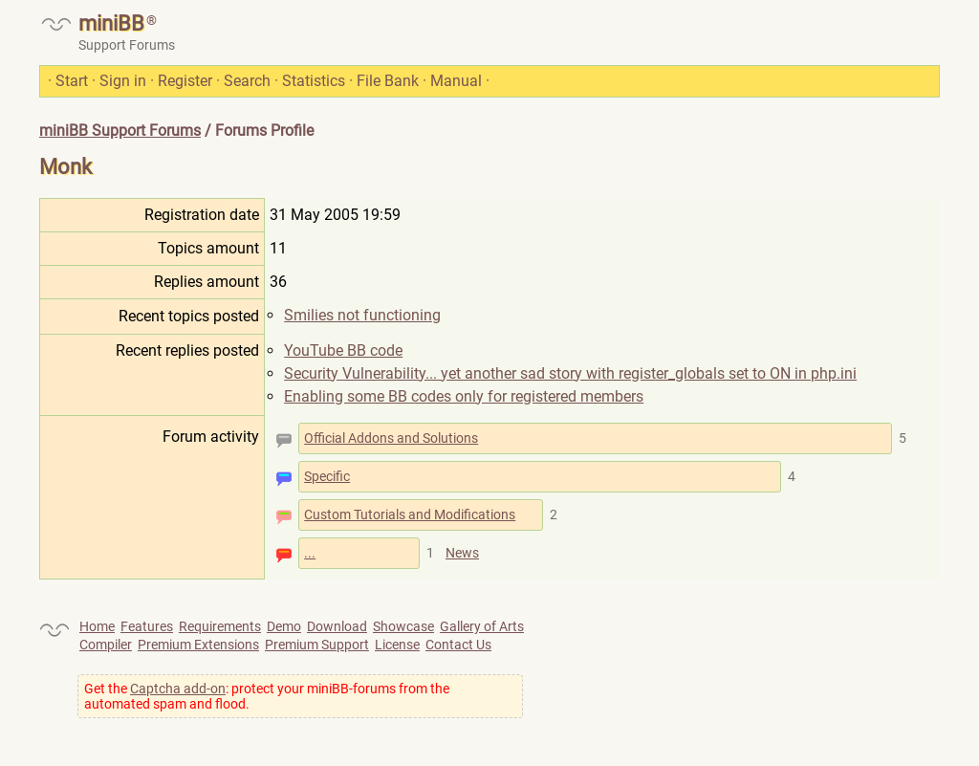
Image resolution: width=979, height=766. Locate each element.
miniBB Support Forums (120, 130)
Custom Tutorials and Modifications (409, 514)
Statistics (313, 81)
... (309, 552)
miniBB (111, 23)
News (462, 552)
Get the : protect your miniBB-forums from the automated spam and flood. (266, 696)
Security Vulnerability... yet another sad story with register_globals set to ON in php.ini (570, 373)
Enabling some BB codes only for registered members (463, 396)
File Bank (388, 81)
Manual (456, 81)
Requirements (220, 626)
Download (337, 626)
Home (97, 626)
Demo (284, 626)
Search (247, 81)
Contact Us (458, 644)
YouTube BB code (343, 350)
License (397, 644)
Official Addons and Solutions (391, 438)
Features (146, 626)
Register (185, 81)
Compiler (105, 644)
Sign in (122, 81)
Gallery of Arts (482, 626)
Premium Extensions (198, 644)
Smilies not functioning (362, 315)
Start (71, 81)
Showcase (403, 626)
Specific (327, 476)
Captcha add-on (178, 688)
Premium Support (317, 644)
